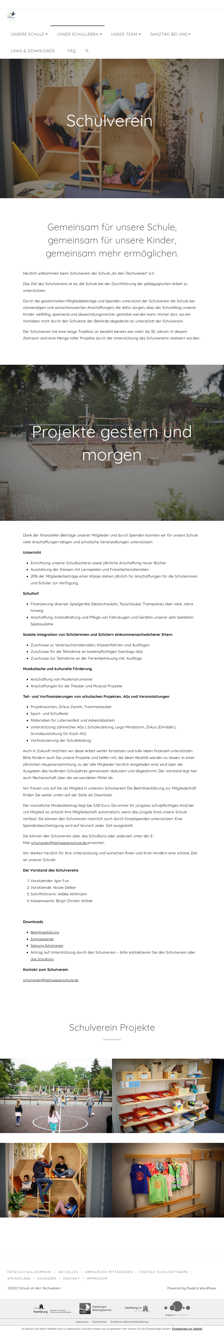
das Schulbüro (43, 959)
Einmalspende (43, 939)
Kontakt (72, 1279)
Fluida (190, 1289)
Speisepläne (19, 1279)
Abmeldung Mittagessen (109, 1272)
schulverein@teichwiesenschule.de (53, 980)
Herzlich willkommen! (29, 1272)
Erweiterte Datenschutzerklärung (129, 1322)
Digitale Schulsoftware (164, 1272)
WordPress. (208, 1289)
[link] (87, 50)
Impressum (98, 1279)
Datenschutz (99, 1322)
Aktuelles (69, 1272)
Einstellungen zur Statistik (187, 1329)
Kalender (47, 1279)
